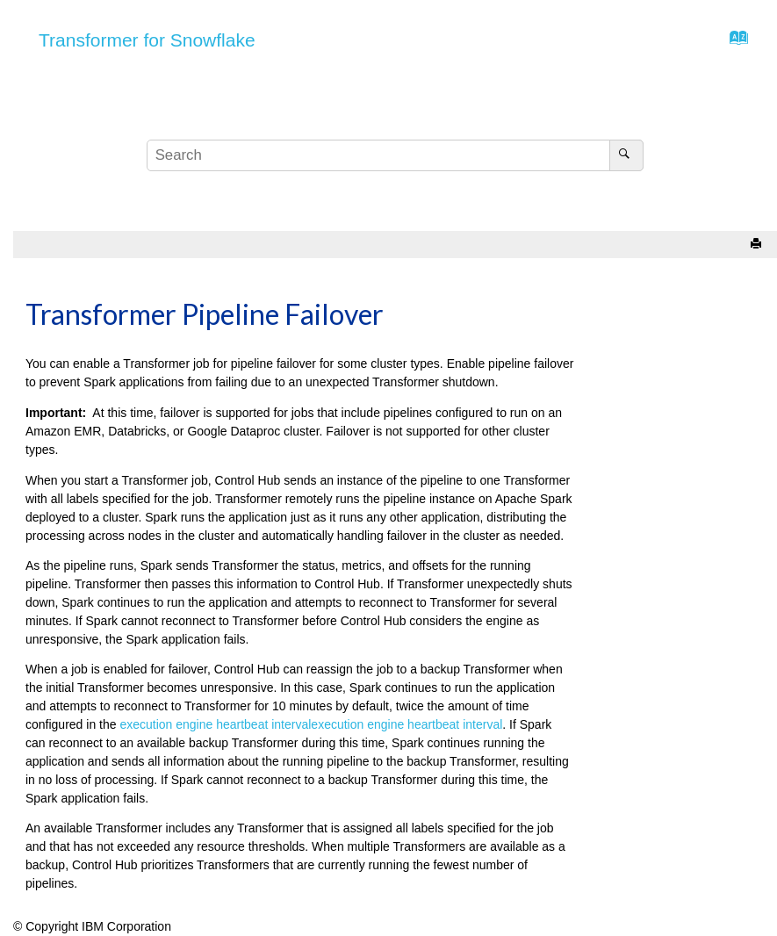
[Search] (626, 155)
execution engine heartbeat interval (215, 724)
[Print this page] (758, 244)
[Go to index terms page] (734, 42)
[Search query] (395, 155)
